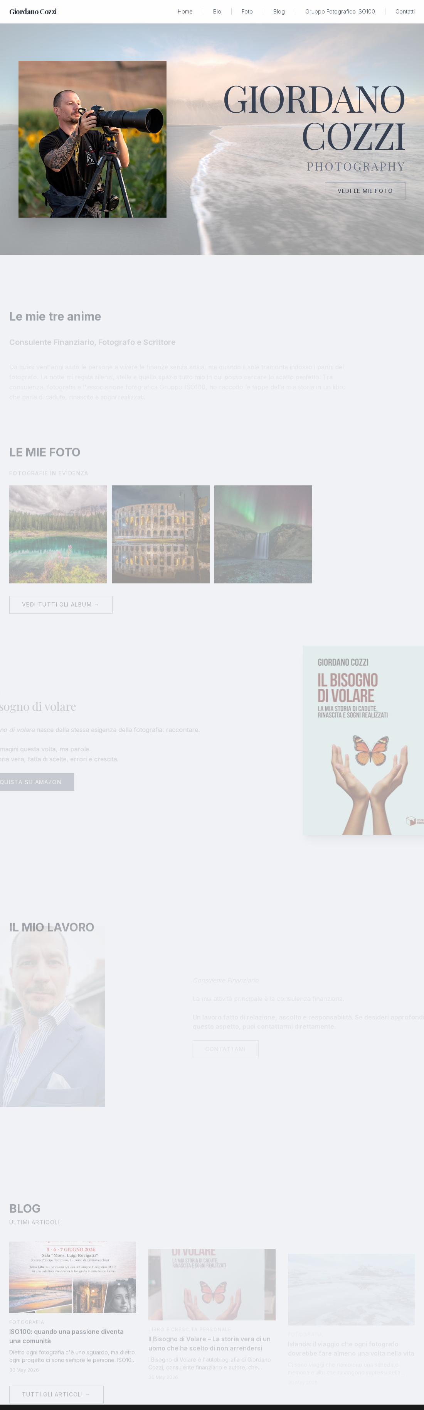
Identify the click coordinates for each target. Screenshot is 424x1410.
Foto (247, 11)
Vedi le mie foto (365, 191)
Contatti (405, 11)
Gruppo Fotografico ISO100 (340, 11)
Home (185, 11)
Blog (279, 11)
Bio (217, 11)
